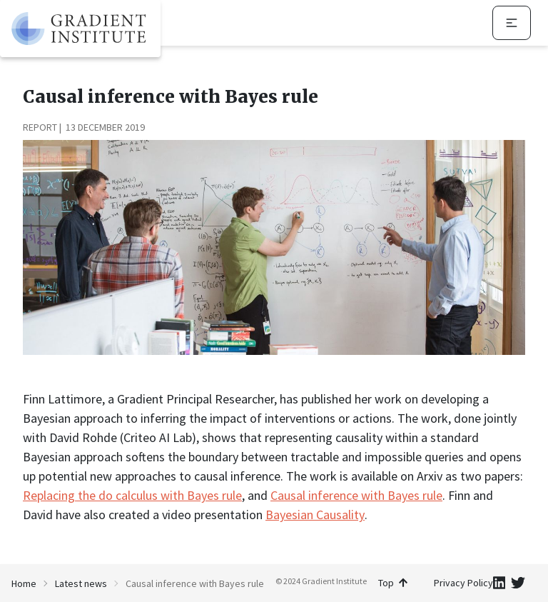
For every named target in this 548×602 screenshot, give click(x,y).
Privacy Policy (463, 582)
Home (23, 583)
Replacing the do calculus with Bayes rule (132, 495)
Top (392, 582)
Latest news (81, 583)
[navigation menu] (511, 23)
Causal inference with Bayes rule (356, 495)
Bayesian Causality (315, 514)
